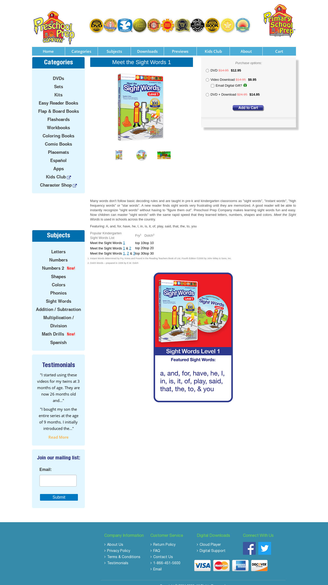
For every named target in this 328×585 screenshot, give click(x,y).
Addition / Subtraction (58, 302)
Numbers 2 (53, 261)
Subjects (114, 44)
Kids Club (213, 44)
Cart (279, 44)
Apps (58, 162)
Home (48, 44)
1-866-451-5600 (166, 557)
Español (58, 154)
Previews (180, 44)
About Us (115, 538)
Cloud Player (210, 538)
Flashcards (58, 113)
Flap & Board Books (58, 104)
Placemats (58, 145)
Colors (58, 278)
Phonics (58, 286)
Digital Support (212, 544)
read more (58, 430)
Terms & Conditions (123, 550)
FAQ (156, 544)
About (246, 44)
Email (157, 563)
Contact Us (163, 550)
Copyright (167, 579)
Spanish (58, 335)
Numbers (58, 253)
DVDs (58, 72)
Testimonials (117, 557)
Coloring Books (58, 129)
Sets (58, 80)
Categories (81, 44)
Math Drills (53, 327)
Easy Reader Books (58, 96)
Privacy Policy (118, 544)
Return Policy (164, 538)
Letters (58, 245)
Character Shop (56, 178)
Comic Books (58, 137)
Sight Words (58, 294)
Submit (59, 490)
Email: (45, 463)
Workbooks (58, 121)
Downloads (147, 44)
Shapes (58, 270)
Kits (58, 88)
